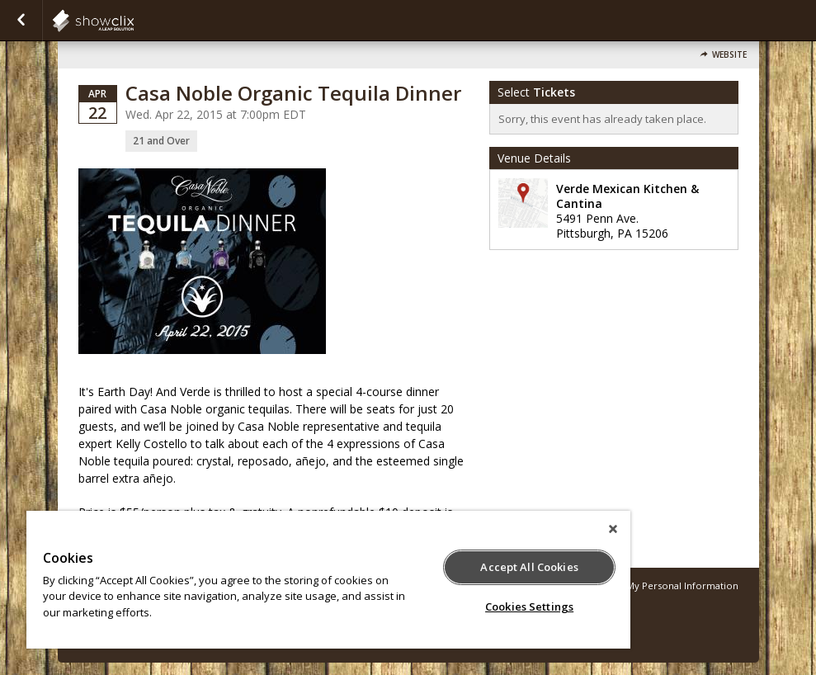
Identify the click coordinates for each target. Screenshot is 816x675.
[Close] (613, 529)
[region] (328, 580)
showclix (133, 20)
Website (729, 55)
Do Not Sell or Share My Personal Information (634, 585)
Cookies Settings (529, 606)
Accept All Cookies (529, 566)
